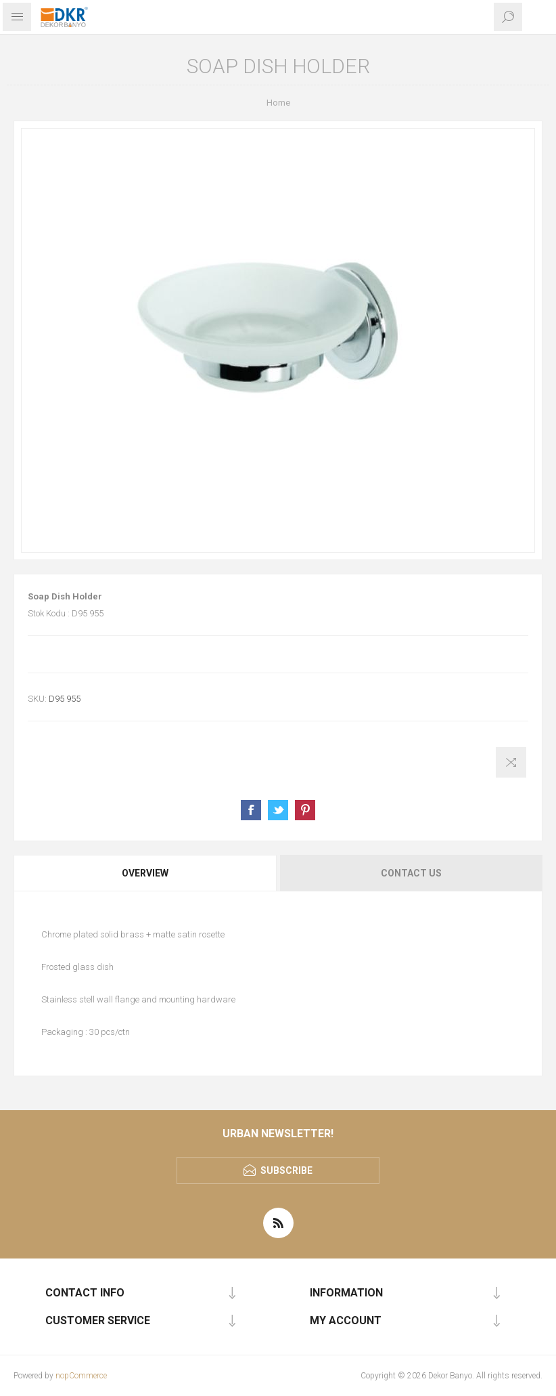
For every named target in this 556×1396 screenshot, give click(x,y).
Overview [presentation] (145, 873)
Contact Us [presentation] (411, 873)
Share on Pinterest (305, 810)
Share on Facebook (251, 810)
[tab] (146, 873)
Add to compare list (511, 762)
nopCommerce (81, 1375)
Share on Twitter (278, 810)
